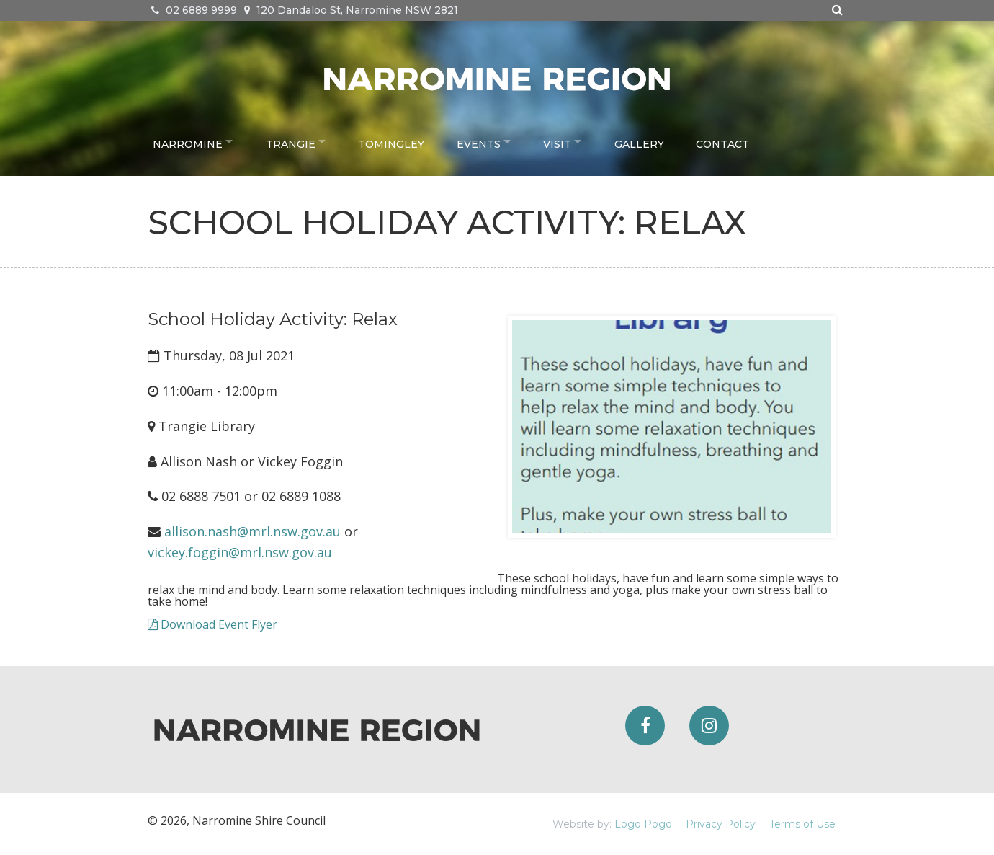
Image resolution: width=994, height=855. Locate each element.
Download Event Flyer (212, 624)
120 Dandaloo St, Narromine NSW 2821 (351, 10)
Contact (737, 141)
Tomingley (399, 141)
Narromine (188, 141)
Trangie (294, 141)
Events (486, 141)
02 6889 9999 (194, 10)
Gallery (654, 141)
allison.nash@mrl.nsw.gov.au (252, 531)
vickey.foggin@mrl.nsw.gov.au (240, 552)
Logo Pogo (643, 824)
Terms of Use (802, 824)
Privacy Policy (721, 824)
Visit (569, 141)
